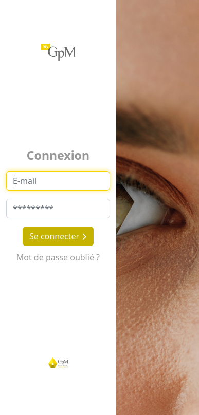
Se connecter (58, 236)
